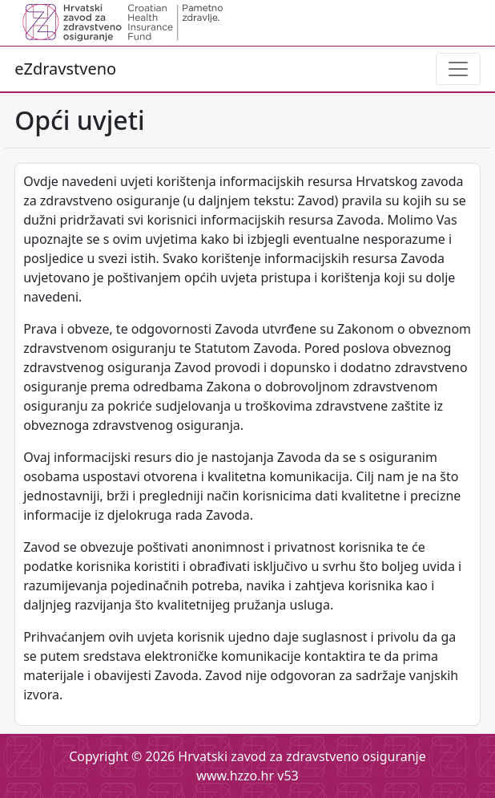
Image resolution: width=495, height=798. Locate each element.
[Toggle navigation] (458, 69)
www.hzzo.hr (235, 775)
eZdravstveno (65, 68)
